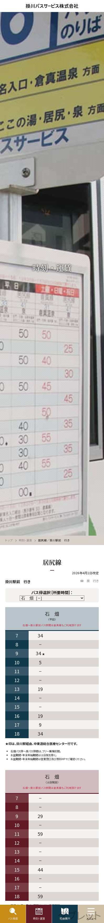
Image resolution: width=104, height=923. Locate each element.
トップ (9, 540)
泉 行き (93, 580)
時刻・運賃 (25, 540)
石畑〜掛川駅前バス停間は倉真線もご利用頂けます (52, 625)
